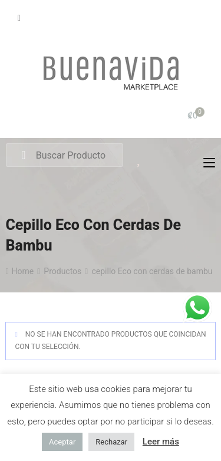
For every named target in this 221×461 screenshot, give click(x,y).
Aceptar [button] (62, 441)
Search (23, 156)
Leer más (161, 441)
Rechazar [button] (111, 441)
